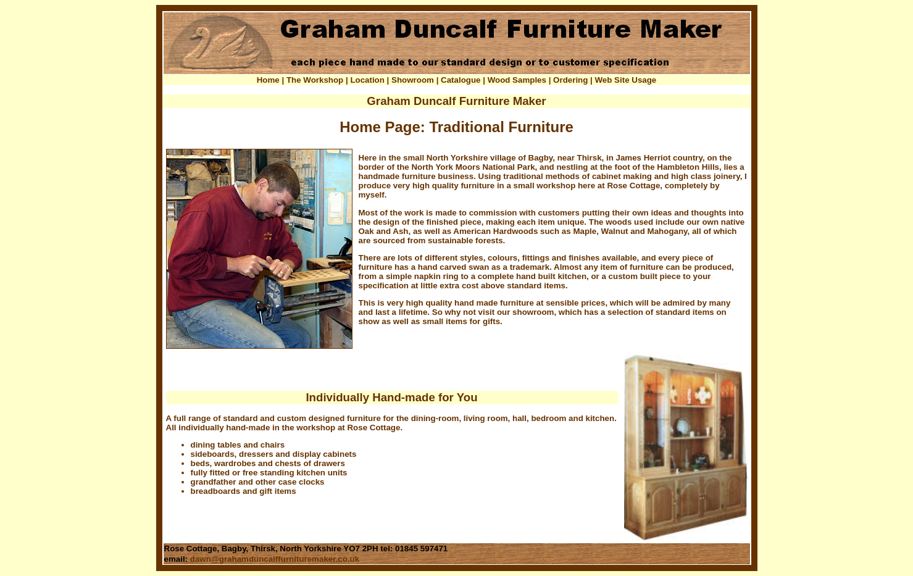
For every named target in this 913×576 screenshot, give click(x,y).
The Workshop (314, 80)
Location (367, 80)
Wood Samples (517, 80)
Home (268, 80)
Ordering (570, 80)
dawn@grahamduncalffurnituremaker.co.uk (274, 559)
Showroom (412, 80)
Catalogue (460, 80)
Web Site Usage (626, 80)
